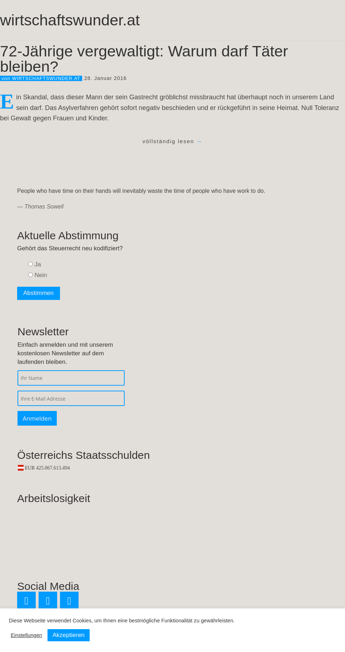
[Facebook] (48, 601)
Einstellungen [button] (26, 635)
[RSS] (69, 601)
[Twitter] (26, 601)
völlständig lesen (172, 141)
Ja (38, 264)
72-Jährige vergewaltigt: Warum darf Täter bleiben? (144, 58)
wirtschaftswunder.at (70, 20)
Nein (41, 275)
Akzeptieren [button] (68, 635)
